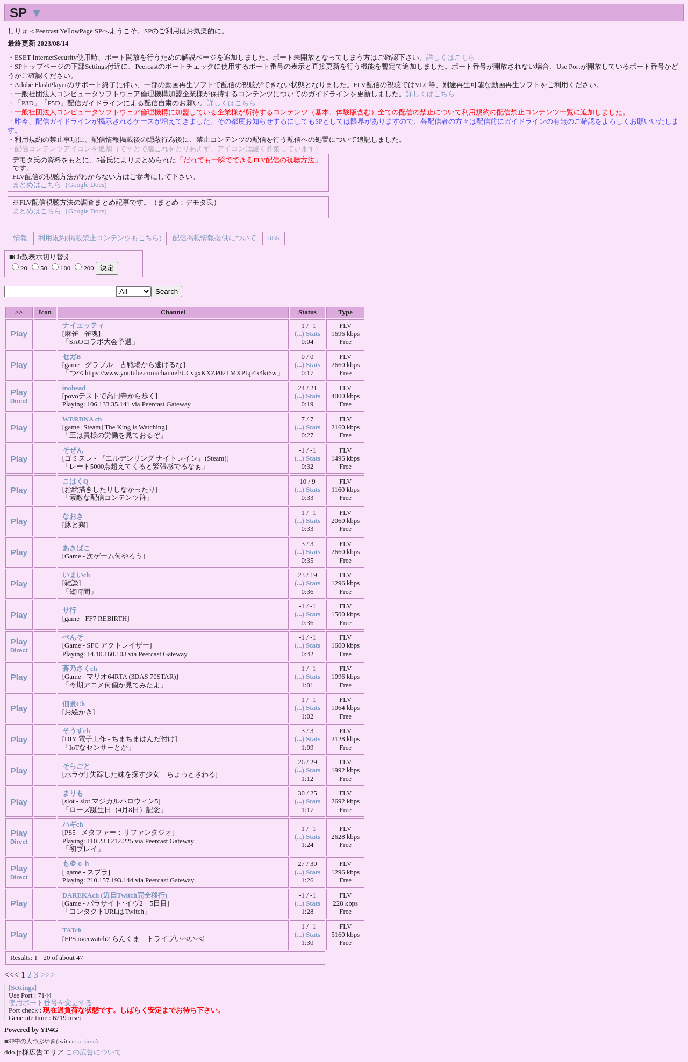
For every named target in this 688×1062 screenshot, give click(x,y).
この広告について (93, 1052)
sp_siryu (85, 1041)
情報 (20, 238)
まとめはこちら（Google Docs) (59, 185)
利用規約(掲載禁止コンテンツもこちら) (100, 238)
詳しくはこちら (450, 57)
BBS (273, 238)
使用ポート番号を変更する (50, 1003)
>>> (47, 974)
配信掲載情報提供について (214, 238)
